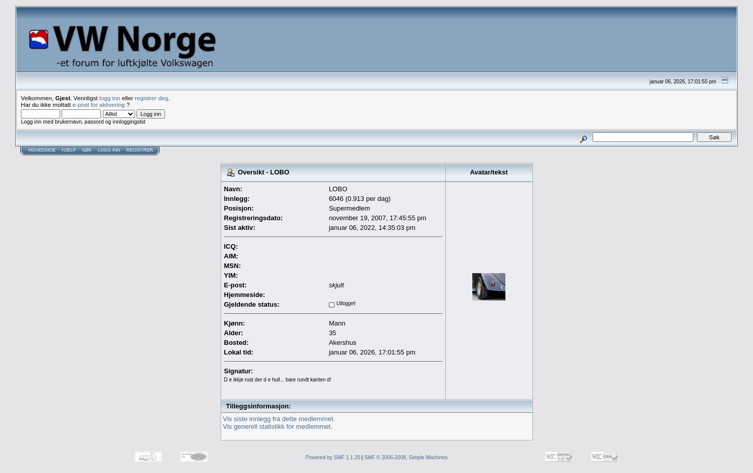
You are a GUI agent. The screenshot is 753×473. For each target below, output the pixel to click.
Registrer (139, 150)
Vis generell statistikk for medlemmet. (278, 426)
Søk (87, 150)
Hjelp (69, 150)
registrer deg (152, 98)
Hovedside (42, 150)
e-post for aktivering (98, 104)
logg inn (109, 98)
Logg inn (109, 150)
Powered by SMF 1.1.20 (333, 457)
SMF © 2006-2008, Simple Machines (406, 457)
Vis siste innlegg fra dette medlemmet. (279, 419)
